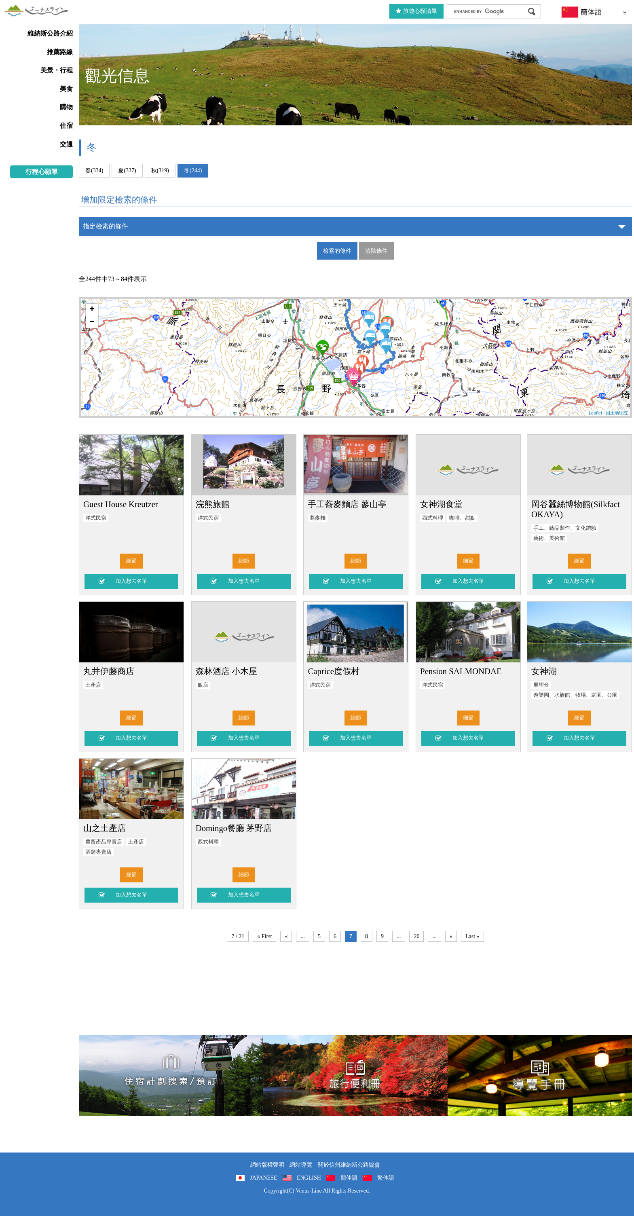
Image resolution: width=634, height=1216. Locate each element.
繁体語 (385, 1178)
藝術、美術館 (549, 538)
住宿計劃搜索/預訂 (171, 1075)
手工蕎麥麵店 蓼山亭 (347, 504)
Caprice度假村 (333, 671)
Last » (472, 936)
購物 (66, 107)
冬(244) (193, 170)
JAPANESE (263, 1178)
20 (416, 936)
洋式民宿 (95, 518)
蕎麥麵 (317, 518)
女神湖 (544, 671)
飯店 (203, 685)
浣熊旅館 (213, 504)
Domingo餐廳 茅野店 (234, 828)
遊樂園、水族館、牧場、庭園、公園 (575, 695)
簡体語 (348, 1178)
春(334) (94, 170)
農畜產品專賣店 (103, 842)
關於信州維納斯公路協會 (349, 1165)
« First (264, 936)
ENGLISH (309, 1178)
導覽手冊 (540, 1075)
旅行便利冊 (355, 1075)
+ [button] (92, 310)
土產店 (93, 685)
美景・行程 (56, 70)
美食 (66, 88)
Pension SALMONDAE (461, 671)
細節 (131, 561)
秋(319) (160, 170)
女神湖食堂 (441, 504)
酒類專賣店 (98, 852)
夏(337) (127, 170)
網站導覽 (301, 1165)
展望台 (541, 685)
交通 (66, 144)
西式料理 (432, 518)
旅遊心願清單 (416, 11)
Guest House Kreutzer (120, 504)
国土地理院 (617, 412)
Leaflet (595, 412)
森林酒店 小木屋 (226, 671)
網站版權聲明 (267, 1165)
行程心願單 (41, 171)
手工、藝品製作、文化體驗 (564, 528)
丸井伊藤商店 (108, 671)
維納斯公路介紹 (50, 33)
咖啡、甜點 (462, 518)
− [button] (92, 322)
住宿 (66, 125)
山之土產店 (104, 828)
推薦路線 (60, 52)
